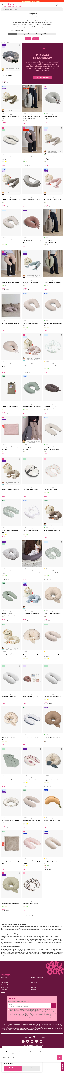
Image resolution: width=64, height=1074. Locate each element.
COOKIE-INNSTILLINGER (31, 1068)
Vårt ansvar (33, 989)
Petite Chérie (36, 953)
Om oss (3, 992)
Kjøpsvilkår (3, 980)
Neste (36, 915)
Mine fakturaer (4, 982)
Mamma (24, 17)
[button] (2, 4)
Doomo (23, 953)
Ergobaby (28, 953)
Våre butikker (34, 987)
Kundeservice (4, 977)
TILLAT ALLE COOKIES (13, 1068)
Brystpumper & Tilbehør (42, 34)
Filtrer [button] (28, 38)
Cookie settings (4, 987)
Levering (33, 980)
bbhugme (9, 953)
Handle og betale (34, 982)
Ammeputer (38, 17)
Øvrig (52, 34)
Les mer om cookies (9, 1063)
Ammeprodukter (31, 17)
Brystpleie (30, 34)
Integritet (33, 984)
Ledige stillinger (4, 989)
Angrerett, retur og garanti (37, 977)
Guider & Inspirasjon (5, 984)
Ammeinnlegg (22, 34)
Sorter (35, 38)
